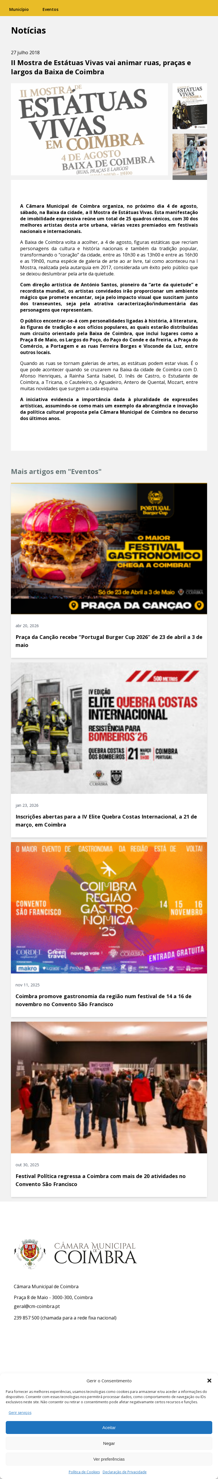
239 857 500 (26, 1318)
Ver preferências (109, 1459)
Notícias (28, 30)
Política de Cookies (84, 1472)
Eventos (50, 9)
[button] (209, 1380)
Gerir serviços (20, 1412)
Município (19, 9)
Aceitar (109, 1427)
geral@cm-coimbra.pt (37, 1306)
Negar (109, 1443)
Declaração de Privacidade (125, 1472)
